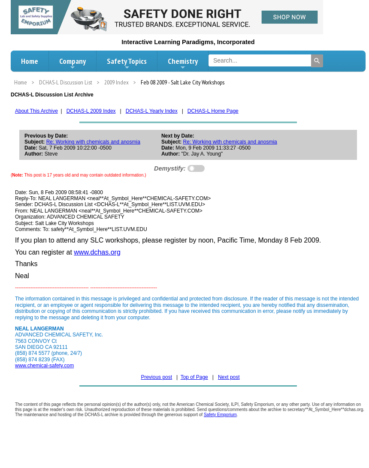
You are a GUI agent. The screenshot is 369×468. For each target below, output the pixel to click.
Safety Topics (127, 63)
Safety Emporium (220, 414)
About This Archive (36, 111)
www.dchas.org (97, 252)
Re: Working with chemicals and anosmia (93, 142)
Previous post (156, 377)
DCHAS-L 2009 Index (91, 111)
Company (72, 63)
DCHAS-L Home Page (213, 111)
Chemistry (183, 63)
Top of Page (194, 377)
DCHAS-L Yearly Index (152, 111)
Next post (229, 377)
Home (29, 61)
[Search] (317, 60)
